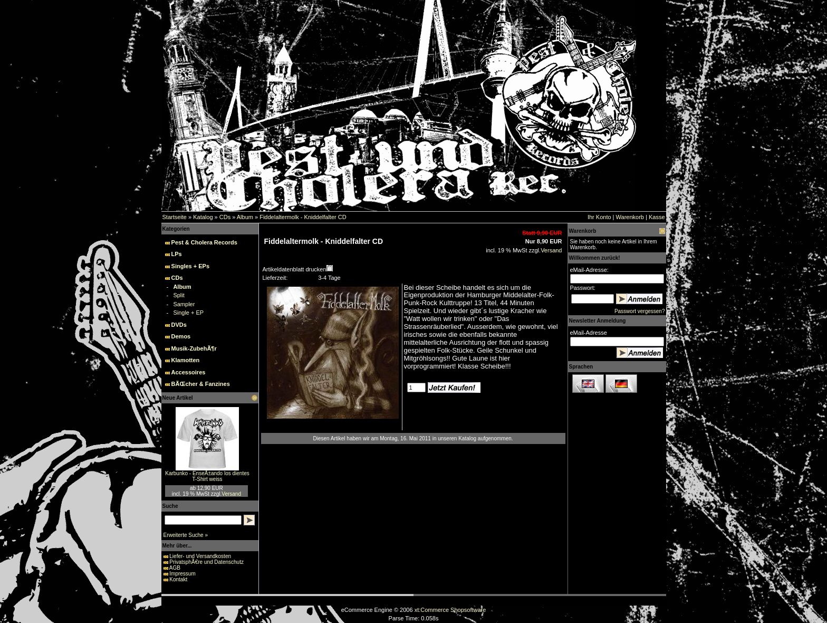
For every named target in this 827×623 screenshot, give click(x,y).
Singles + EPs (190, 266)
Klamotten (185, 360)
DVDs (179, 325)
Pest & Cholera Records (204, 242)
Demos (181, 336)
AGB (174, 568)
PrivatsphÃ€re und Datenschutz (206, 562)
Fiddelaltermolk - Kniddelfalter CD (302, 217)
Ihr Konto (599, 217)
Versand (231, 494)
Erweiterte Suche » (186, 535)
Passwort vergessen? (639, 311)
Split (178, 295)
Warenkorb (630, 217)
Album (245, 217)
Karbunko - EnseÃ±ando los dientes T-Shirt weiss (207, 476)
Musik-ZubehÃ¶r (194, 348)
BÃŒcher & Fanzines (200, 384)
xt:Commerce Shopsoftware (450, 610)
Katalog (203, 217)
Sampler (184, 304)
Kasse (657, 217)
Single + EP (188, 312)
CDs (224, 217)
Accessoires (188, 372)
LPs (176, 254)
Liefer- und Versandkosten (200, 556)
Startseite (174, 217)
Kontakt (178, 579)
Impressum (182, 574)
